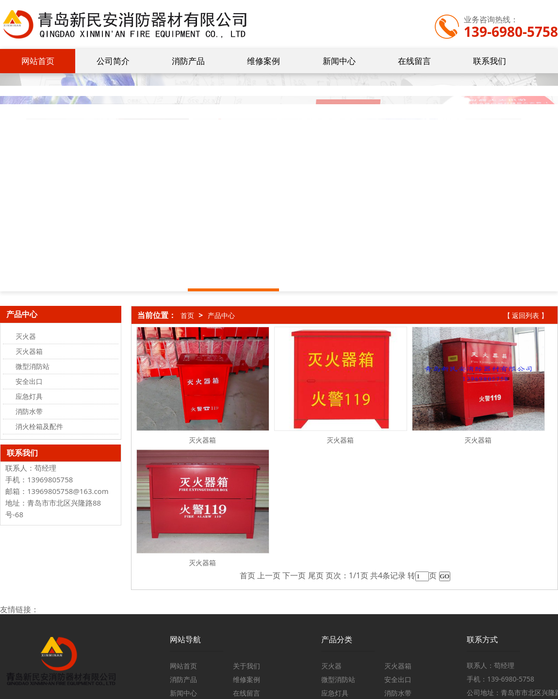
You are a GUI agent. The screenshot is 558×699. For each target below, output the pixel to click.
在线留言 (414, 60)
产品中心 (221, 315)
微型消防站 (338, 679)
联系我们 (489, 60)
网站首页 (37, 60)
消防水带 (397, 693)
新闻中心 (339, 60)
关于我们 (246, 665)
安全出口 (397, 679)
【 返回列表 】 (526, 315)
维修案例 (263, 60)
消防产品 (188, 60)
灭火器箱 (202, 440)
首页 (187, 315)
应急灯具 (334, 693)
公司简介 (113, 60)
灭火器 (331, 665)
